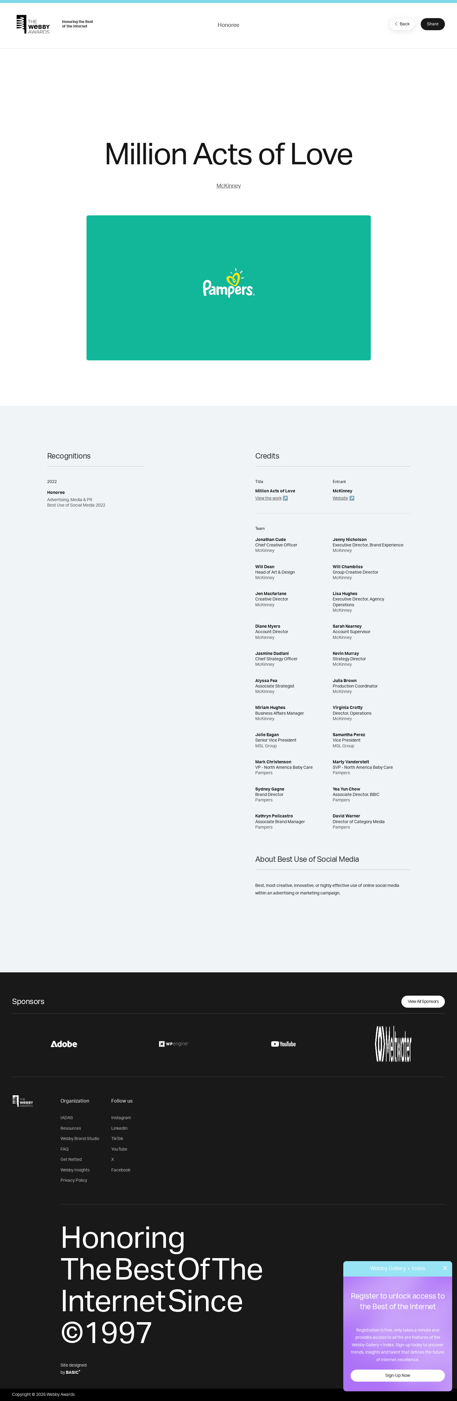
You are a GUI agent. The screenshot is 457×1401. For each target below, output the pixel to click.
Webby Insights (75, 1170)
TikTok (117, 1139)
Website (340, 498)
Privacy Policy (73, 1180)
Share (433, 24)
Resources (70, 1128)
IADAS (66, 1118)
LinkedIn (119, 1128)
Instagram (121, 1118)
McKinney (229, 186)
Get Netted (71, 1160)
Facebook (120, 1170)
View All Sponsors (423, 1002)
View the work (268, 498)
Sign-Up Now (397, 1376)
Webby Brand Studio (79, 1139)
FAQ (64, 1149)
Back (401, 24)
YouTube (119, 1149)
